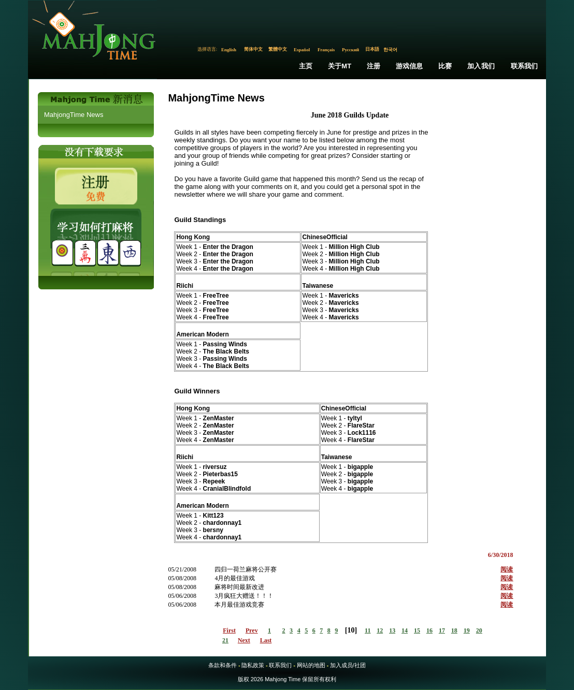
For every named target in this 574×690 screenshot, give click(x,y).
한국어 (390, 49)
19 (467, 630)
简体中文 (253, 49)
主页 (305, 66)
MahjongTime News (73, 115)
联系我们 (524, 66)
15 (417, 630)
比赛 (445, 66)
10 (350, 630)
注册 (373, 66)
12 (380, 630)
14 (404, 630)
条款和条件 (222, 665)
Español (302, 49)
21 (225, 640)
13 (392, 630)
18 (454, 630)
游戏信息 (409, 66)
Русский (350, 49)
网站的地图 (311, 665)
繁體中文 (277, 49)
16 (429, 630)
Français (326, 49)
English (228, 49)
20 (479, 630)
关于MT (340, 66)
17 (442, 630)
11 (367, 630)
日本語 (372, 49)
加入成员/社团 (348, 665)
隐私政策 (252, 665)
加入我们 (481, 66)
